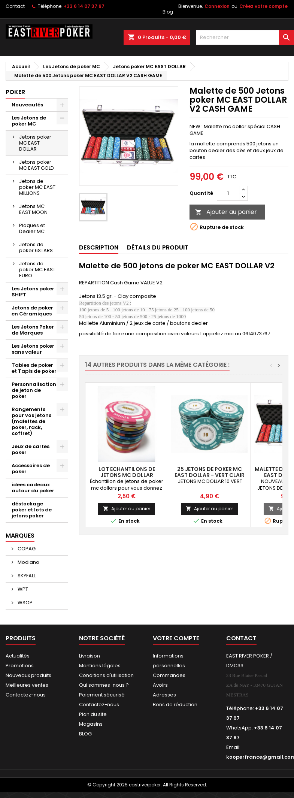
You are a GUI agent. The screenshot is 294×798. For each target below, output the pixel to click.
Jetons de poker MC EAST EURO (37, 269)
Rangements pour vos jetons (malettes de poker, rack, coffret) (31, 421)
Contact (15, 6)
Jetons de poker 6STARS (36, 247)
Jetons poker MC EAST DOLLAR (35, 142)
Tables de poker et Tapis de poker (34, 368)
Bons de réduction (175, 704)
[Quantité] (228, 193)
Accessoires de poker (31, 468)
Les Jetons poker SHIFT (33, 291)
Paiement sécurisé (102, 694)
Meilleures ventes (27, 685)
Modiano (27, 562)
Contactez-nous (26, 694)
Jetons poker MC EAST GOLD (36, 165)
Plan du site (93, 714)
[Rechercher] (245, 37)
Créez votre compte (263, 6)
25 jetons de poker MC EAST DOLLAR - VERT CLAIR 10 (210, 475)
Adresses (164, 694)
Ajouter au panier (226, 212)
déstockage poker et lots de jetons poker (32, 509)
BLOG (85, 733)
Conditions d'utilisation (106, 675)
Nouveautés (27, 104)
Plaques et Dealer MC (32, 228)
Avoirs (160, 685)
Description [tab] (98, 247)
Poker (15, 92)
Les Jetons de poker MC (29, 120)
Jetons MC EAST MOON (33, 209)
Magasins (91, 724)
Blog (168, 12)
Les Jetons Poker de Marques (33, 329)
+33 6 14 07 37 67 (84, 6)
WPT (22, 589)
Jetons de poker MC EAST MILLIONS (37, 187)
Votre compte (176, 638)
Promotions (20, 665)
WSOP (24, 602)
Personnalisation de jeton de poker (34, 390)
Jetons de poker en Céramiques (32, 310)
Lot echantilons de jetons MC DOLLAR (126, 472)
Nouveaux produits (28, 675)
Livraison (89, 655)
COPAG (26, 548)
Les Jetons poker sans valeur (33, 349)
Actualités (18, 655)
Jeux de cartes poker (30, 449)
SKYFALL (26, 575)
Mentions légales (100, 665)
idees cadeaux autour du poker (33, 487)
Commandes (169, 675)
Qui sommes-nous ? (104, 685)
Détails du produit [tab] (157, 247)
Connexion (217, 6)
